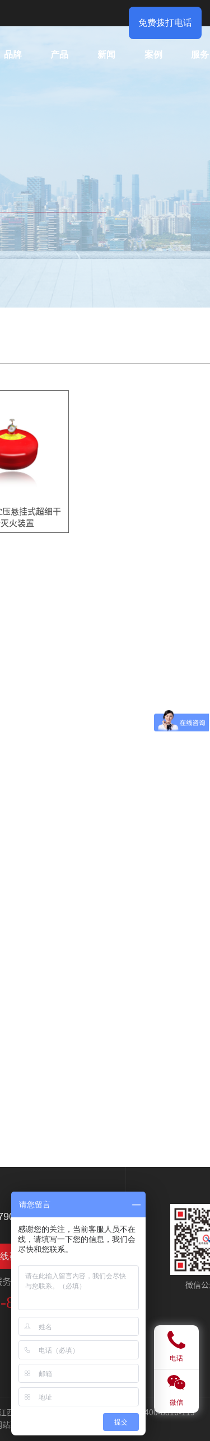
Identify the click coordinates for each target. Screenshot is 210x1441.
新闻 (106, 54)
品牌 (13, 54)
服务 (200, 54)
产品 (59, 54)
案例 (153, 54)
